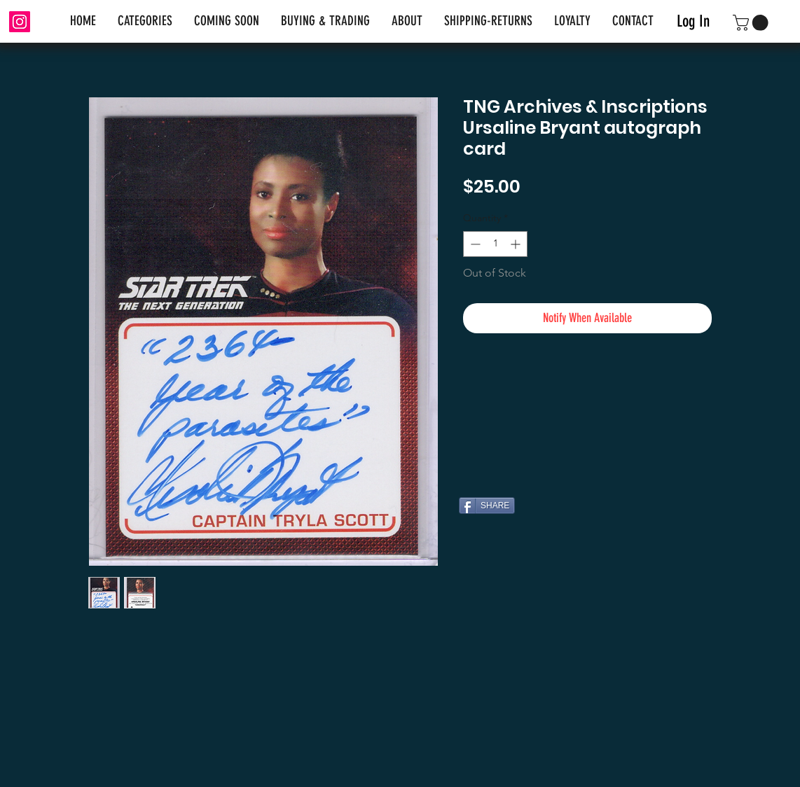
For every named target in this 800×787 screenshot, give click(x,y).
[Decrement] (474, 244)
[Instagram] (19, 21)
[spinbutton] (495, 244)
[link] (752, 23)
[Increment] (516, 244)
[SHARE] (487, 505)
